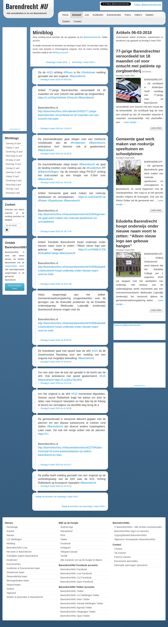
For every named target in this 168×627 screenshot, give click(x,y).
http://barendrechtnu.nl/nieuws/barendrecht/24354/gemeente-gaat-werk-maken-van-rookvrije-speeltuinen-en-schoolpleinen (71, 218)
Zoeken (66, 21)
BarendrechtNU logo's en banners (131, 531)
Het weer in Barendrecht (19, 551)
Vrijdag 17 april (12, 147)
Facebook (65, 543)
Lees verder (132, 122)
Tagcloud (11, 593)
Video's (138, 15)
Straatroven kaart (15, 572)
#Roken (42, 200)
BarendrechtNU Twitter (72, 591)
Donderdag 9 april (13, 180)
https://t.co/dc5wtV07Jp (92, 197)
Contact (77, 21)
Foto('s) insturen (122, 557)
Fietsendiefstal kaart (17, 576)
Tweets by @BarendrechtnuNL (126, 325)
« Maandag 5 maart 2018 (56, 62)
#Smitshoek (88, 72)
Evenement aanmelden (126, 561)
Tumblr (63, 556)
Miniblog (11, 543)
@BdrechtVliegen (48, 171)
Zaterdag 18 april (13, 143)
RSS (62, 535)
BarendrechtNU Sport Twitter (75, 615)
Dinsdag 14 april (13, 160)
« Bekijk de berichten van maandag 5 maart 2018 (56, 497)
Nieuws (10, 535)
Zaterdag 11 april (13, 172)
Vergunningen (14, 584)
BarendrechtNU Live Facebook (76, 573)
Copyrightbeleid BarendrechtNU (130, 535)
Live (87, 15)
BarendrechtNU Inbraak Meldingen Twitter (81, 603)
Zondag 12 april (12, 168)
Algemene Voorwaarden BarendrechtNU (134, 539)
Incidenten (98, 15)
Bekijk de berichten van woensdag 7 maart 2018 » (84, 506)
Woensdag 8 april (13, 185)
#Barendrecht (77, 76)
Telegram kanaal (68, 551)
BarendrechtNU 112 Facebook (75, 577)
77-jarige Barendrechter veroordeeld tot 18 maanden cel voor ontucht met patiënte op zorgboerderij (138, 61)
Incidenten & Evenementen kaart (23, 568)
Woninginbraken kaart (18, 580)
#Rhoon (68, 72)
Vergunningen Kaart (14, 287)
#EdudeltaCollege (48, 253)
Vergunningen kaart (14, 266)
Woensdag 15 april (14, 156)
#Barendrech (45, 179)
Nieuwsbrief (66, 531)
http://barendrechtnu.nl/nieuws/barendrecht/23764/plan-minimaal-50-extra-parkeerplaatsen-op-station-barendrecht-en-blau (70, 451)
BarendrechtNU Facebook (73, 569)
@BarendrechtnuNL (92, 37)
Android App (66, 527)
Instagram (65, 547)
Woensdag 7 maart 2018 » (83, 62)
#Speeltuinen (55, 200)
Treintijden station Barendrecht (22, 556)
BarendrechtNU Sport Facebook (76, 581)
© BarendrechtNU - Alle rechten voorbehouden (138, 527)
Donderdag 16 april (14, 152)
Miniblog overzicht (60, 52)
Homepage (12, 527)
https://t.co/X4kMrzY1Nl (92, 249)
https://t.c (43, 433)
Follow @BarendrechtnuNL (148, 4)
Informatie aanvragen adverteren (131, 565)
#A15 (50, 72)
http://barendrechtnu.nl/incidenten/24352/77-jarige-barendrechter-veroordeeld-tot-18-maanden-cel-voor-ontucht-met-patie (69, 115)
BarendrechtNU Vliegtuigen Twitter (78, 611)
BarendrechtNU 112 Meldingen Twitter (79, 595)
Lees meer (156, 128)
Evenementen (114, 15)
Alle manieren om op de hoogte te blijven (81, 560)
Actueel (76, 14)
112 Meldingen (14, 539)
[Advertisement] (16, 77)
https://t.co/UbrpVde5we (52, 97)
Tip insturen (120, 553)
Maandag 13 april (13, 164)
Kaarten (149, 15)
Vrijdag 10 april (12, 176)
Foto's (128, 15)
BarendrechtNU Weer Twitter (75, 599)
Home (65, 15)
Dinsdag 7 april (12, 189)
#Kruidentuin (78, 142)
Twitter (63, 539)
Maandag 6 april (13, 193)
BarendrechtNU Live (17, 547)
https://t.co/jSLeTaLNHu (68, 379)
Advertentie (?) (14, 129)
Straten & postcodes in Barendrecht (25, 597)
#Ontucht (72, 97)
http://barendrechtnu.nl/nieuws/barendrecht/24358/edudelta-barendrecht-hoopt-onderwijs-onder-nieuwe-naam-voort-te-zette (71, 270)
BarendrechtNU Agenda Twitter (76, 607)
